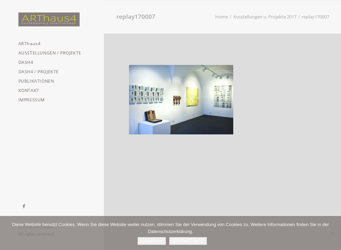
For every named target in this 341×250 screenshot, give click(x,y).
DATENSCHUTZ (188, 240)
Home (221, 17)
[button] (24, 206)
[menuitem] (24, 206)
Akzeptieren (152, 240)
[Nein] (332, 233)
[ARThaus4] (51, 19)
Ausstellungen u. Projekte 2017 (265, 17)
